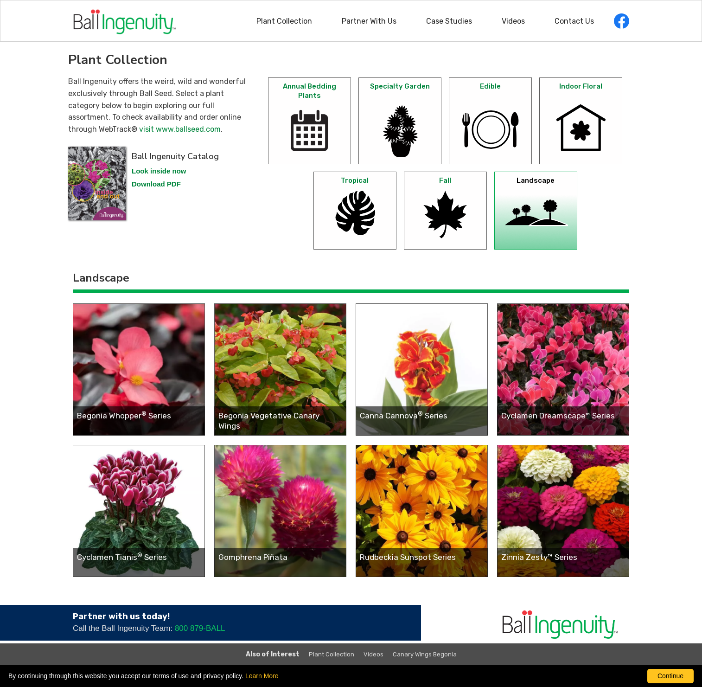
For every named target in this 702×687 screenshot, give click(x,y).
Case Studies (449, 21)
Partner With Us (369, 21)
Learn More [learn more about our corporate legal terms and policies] (262, 676)
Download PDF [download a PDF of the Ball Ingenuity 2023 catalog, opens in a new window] (156, 184)
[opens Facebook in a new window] (621, 21)
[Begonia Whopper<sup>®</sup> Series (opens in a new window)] (139, 369)
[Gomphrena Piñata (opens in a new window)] (280, 511)
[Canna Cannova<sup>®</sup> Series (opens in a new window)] (422, 369)
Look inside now (159, 171)
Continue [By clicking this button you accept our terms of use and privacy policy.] (670, 676)
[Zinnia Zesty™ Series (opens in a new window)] (563, 511)
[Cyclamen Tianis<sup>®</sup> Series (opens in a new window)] (139, 511)
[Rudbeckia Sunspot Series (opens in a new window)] (422, 511)
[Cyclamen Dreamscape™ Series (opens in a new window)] (563, 369)
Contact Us (574, 21)
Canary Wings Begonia (425, 654)
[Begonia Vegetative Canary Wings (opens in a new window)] (280, 369)
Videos (513, 21)
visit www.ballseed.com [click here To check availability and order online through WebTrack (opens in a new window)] (180, 129)
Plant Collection (284, 21)
